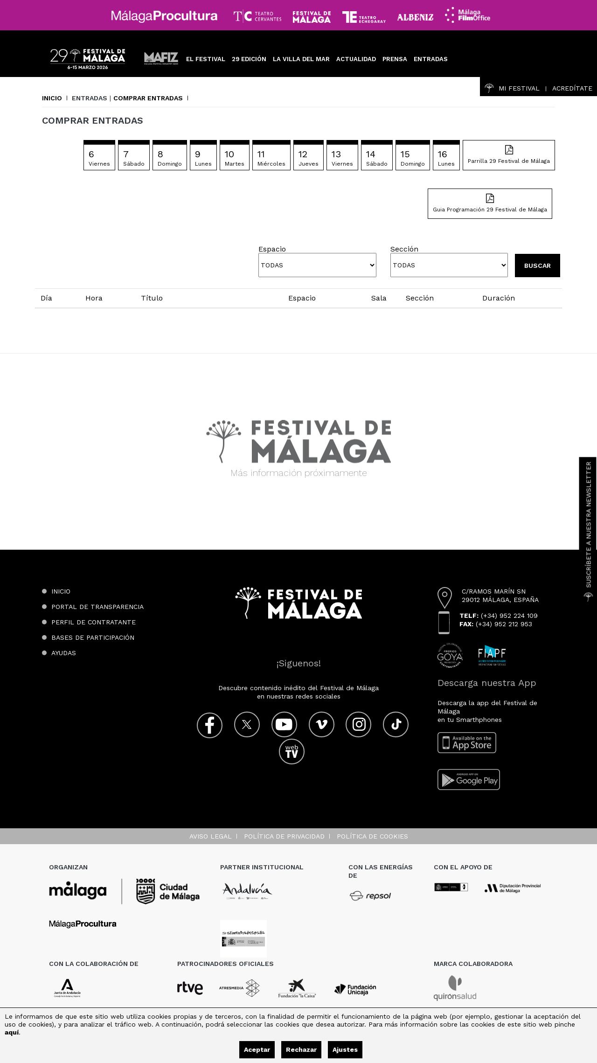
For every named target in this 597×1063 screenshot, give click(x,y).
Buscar (537, 265)
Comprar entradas (148, 98)
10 (234, 157)
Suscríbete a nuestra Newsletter (588, 531)
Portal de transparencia (97, 606)
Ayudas (63, 653)
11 (271, 157)
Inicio (52, 98)
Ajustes (345, 1049)
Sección (404, 249)
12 (308, 157)
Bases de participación (92, 637)
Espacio (272, 249)
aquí (12, 1032)
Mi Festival (512, 88)
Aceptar (257, 1049)
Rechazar (301, 1049)
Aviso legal (210, 836)
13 (342, 157)
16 (446, 157)
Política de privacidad (284, 836)
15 (413, 157)
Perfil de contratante (93, 622)
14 (377, 157)
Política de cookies (372, 836)
